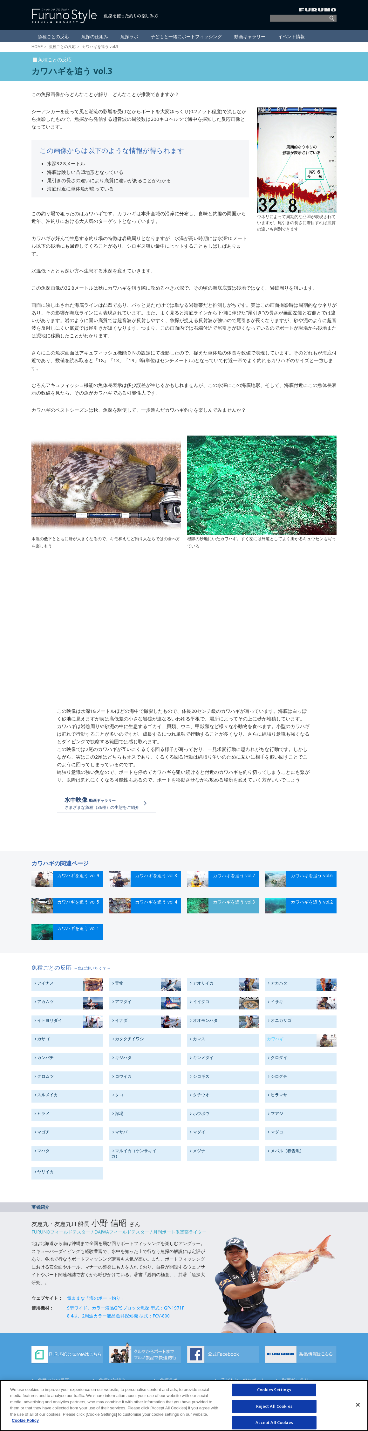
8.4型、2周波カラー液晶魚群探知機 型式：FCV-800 (118, 1316)
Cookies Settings (274, 1390)
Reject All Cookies (274, 1406)
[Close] (358, 1405)
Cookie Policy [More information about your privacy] (25, 1420)
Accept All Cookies (274, 1422)
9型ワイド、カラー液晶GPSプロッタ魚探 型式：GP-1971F (125, 1308)
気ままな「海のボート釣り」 (96, 1298)
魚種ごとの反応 (62, 46)
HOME (37, 46)
